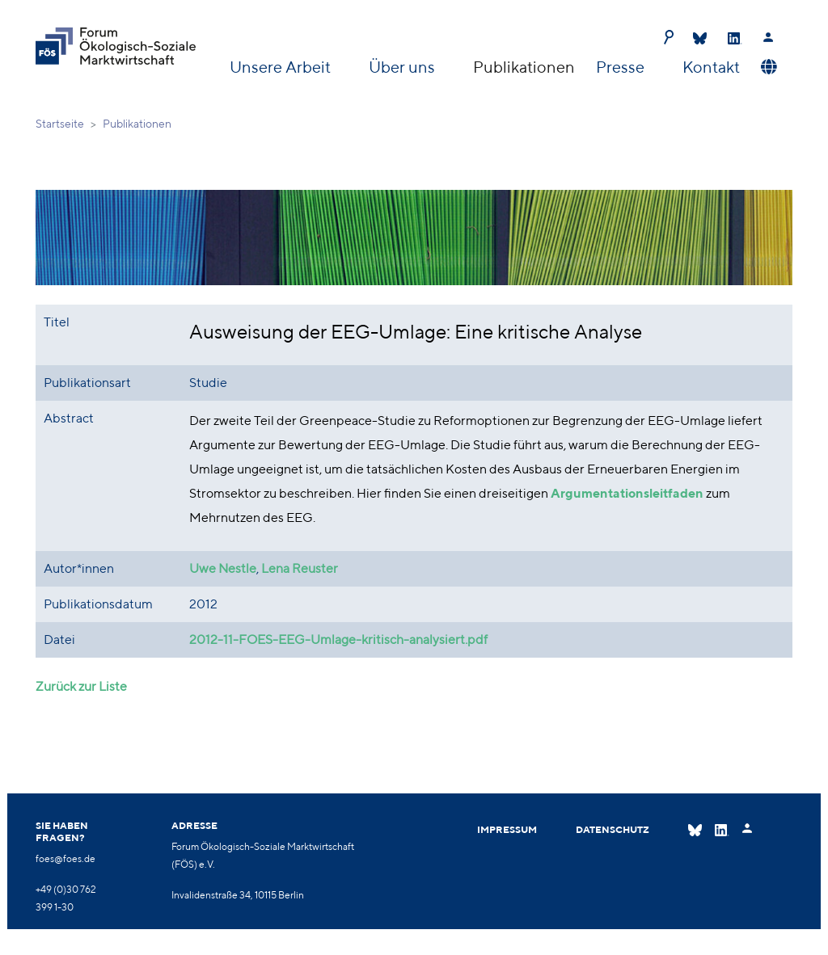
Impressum (507, 829)
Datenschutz (612, 829)
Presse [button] (622, 66)
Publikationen (524, 66)
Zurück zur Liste (81, 686)
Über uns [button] (403, 66)
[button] (766, 67)
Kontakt (711, 66)
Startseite (60, 123)
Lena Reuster (299, 568)
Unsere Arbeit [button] (282, 66)
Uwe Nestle (222, 568)
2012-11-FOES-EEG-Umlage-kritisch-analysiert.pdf (338, 639)
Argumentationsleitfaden (627, 493)
